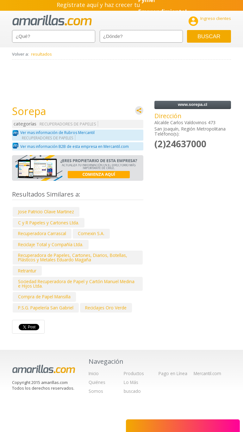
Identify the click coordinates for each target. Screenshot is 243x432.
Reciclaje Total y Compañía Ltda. (50, 244)
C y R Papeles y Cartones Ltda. (48, 223)
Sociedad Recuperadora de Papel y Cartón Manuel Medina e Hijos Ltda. (76, 283)
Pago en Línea (173, 373)
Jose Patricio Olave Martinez (46, 212)
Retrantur (27, 271)
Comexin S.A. (91, 233)
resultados (41, 54)
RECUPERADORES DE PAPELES (68, 124)
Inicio (94, 373)
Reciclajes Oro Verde (106, 308)
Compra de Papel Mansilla (44, 297)
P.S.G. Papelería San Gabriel (45, 308)
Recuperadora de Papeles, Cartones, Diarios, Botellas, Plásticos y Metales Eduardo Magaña (72, 257)
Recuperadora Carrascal (42, 233)
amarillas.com (52, 20)
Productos (134, 373)
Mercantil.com (207, 373)
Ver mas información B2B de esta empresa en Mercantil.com (74, 146)
